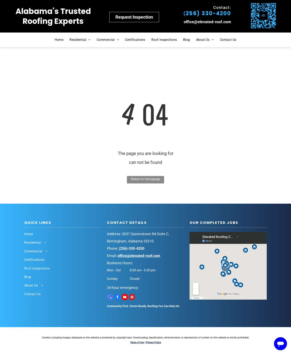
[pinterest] (132, 297)
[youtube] (124, 297)
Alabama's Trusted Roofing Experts (53, 16)
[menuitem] (59, 40)
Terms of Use (137, 342)
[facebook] (117, 297)
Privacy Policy (153, 342)
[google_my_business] (110, 297)
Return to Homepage (145, 179)
